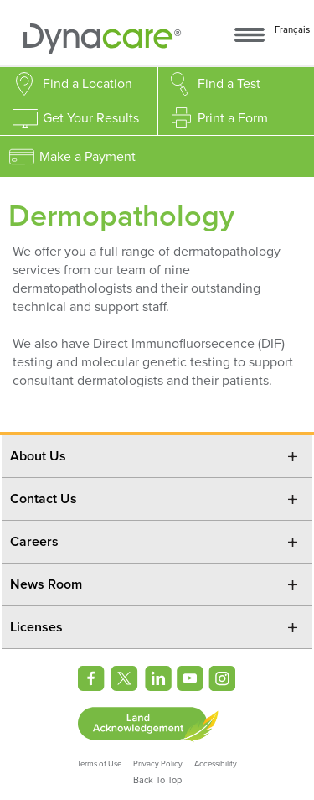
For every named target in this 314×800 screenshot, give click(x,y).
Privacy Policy (158, 764)
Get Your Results (91, 118)
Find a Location (87, 83)
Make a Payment (87, 156)
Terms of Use (99, 764)
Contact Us (43, 499)
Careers (34, 541)
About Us (38, 456)
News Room (46, 584)
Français (292, 29)
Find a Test (229, 83)
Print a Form (233, 118)
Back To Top (157, 780)
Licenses (36, 627)
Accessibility (215, 764)
